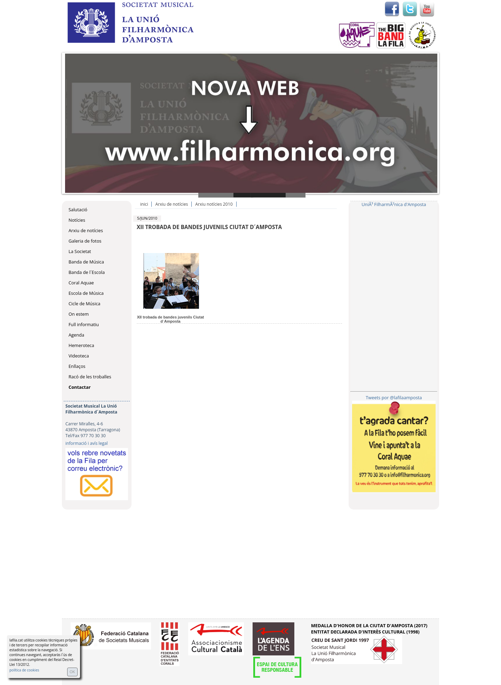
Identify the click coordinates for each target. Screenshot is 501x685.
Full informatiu (84, 324)
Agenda (76, 335)
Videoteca (79, 356)
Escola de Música (86, 293)
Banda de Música (86, 262)
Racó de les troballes (90, 376)
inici (144, 204)
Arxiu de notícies (86, 230)
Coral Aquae (81, 282)
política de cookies (24, 670)
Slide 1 (225, 195)
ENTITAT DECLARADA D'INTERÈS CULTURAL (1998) (365, 632)
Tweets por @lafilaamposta (394, 397)
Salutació (78, 209)
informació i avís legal (86, 443)
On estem (79, 314)
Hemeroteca (81, 345)
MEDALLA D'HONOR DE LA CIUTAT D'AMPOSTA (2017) (369, 625)
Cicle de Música (84, 303)
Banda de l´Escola (87, 272)
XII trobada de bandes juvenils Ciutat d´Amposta (170, 319)
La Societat (80, 251)
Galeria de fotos (85, 241)
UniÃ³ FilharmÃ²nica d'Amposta (393, 204)
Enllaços (77, 366)
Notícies (77, 220)
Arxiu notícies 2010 (213, 204)
